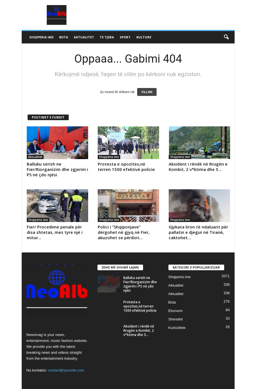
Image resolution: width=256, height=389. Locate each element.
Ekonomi (175, 311)
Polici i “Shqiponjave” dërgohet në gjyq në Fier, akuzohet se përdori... (124, 232)
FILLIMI (146, 92)
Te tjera (107, 37)
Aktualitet (84, 37)
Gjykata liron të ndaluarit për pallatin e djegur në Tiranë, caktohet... (198, 232)
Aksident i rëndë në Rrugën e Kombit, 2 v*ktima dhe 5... (198, 166)
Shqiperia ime (41, 37)
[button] (226, 37)
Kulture (143, 37)
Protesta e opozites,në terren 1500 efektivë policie (126, 166)
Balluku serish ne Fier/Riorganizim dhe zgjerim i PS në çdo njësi (57, 169)
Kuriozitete (177, 328)
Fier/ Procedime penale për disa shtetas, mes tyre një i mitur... (55, 232)
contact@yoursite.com (66, 370)
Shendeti (175, 319)
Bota (63, 37)
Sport (125, 37)
